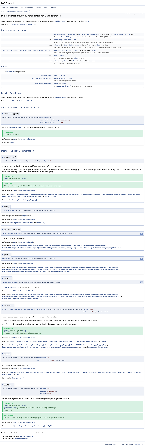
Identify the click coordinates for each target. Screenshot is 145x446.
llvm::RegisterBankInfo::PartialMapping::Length (125, 194)
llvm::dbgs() (14, 223)
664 (14, 139)
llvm (2, 11)
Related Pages (14, 7)
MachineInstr (72, 34)
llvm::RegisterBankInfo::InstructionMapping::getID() (27, 372)
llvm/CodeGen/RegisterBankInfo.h (22, 25)
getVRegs (57, 50)
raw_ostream (63, 61)
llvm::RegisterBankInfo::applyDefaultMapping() (28, 246)
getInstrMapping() (10, 408)
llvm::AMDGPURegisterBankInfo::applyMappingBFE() (91, 246)
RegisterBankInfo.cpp (27, 139)
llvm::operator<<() (18, 378)
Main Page (5, 7)
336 (14, 291)
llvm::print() (41, 223)
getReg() (129, 372)
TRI (17, 374)
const (84, 34)
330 (14, 264)
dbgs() (76, 58)
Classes (39, 7)
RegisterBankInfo (11, 11)
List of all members (140, 14)
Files (46, 7)
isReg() (24, 178)
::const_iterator (44, 50)
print (56, 61)
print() (45, 271)
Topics (21, 7)
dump (55, 55)
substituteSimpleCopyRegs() (60, 271)
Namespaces (29, 7)
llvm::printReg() (7, 374)
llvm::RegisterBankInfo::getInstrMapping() (94, 194)
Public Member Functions (128, 14)
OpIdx (74, 40)
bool (76, 50)
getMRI (56, 84)
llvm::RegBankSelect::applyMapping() (24, 200)
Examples (53, 7)
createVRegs (58, 40)
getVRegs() (136, 372)
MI (79, 34)
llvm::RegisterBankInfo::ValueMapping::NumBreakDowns (78, 341)
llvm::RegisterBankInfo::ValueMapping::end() (63, 194)
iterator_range (8, 50)
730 (14, 422)
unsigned (67, 40)
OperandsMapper (23, 11)
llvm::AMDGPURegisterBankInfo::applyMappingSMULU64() (22, 271)
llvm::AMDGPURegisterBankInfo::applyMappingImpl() (20, 248)
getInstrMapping (60, 78)
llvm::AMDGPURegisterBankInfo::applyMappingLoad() (57, 248)
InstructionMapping (93, 34)
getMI (56, 76)
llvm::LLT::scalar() (50, 196)
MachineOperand (60, 21)
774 (14, 369)
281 (13, 101)
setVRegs (57, 45)
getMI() (6, 178)
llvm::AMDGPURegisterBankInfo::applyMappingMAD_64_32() (57, 269)
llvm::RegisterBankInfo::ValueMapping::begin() (31, 194)
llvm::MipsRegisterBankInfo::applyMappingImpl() (19, 269)
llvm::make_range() (51, 341)
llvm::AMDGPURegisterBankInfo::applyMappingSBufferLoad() (100, 248)
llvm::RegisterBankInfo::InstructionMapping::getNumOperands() (104, 372)
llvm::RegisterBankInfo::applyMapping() (58, 246)
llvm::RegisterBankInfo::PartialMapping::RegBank (24, 196)
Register (98, 45)
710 (14, 191)
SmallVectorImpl (21, 50)
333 (14, 242)
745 (14, 338)
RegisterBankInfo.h (25, 101)
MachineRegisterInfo (122, 34)
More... (86, 21)
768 (14, 219)
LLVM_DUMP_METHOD (8, 210)
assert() (12, 142)
